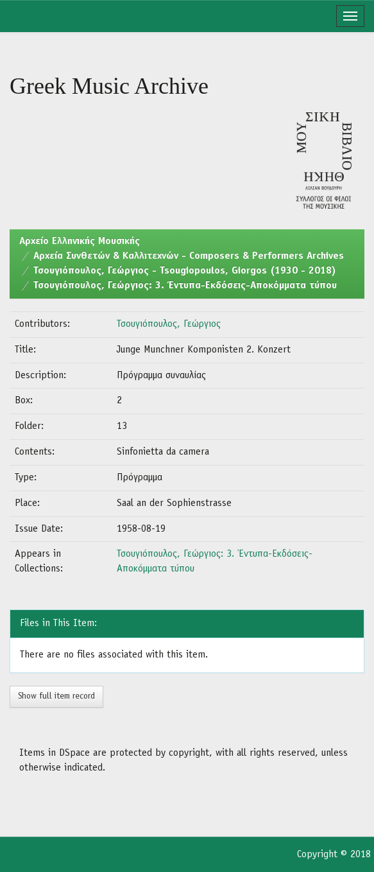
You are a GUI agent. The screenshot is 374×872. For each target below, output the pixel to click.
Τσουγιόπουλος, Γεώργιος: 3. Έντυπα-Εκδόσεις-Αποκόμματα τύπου (185, 286)
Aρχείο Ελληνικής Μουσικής (79, 241)
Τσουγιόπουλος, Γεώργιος (169, 324)
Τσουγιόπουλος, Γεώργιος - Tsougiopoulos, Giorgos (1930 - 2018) (184, 271)
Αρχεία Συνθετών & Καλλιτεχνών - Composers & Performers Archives (188, 256)
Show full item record (56, 696)
